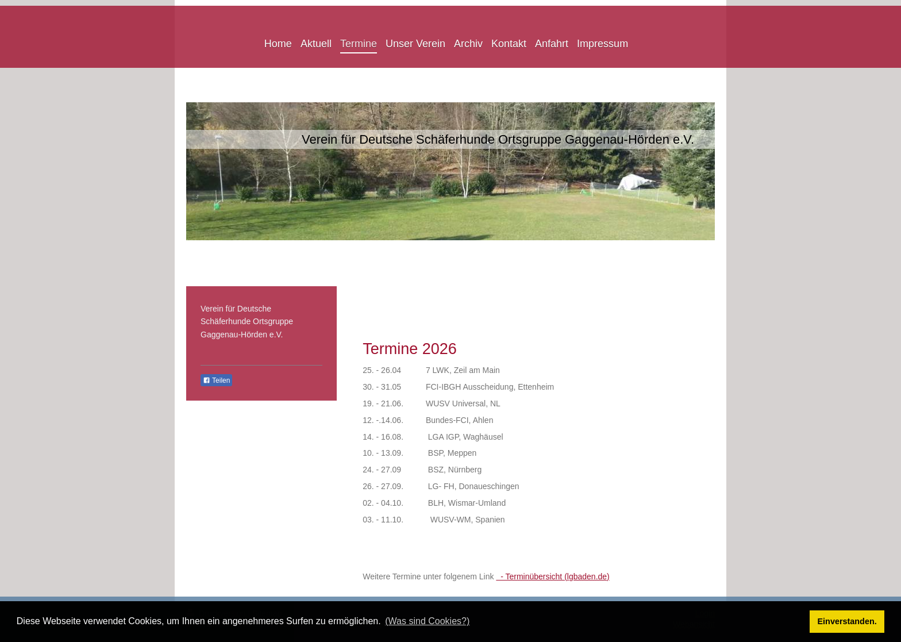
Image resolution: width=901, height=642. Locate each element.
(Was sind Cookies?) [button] (427, 621)
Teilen (216, 380)
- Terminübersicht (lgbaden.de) (552, 576)
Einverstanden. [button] (847, 621)
